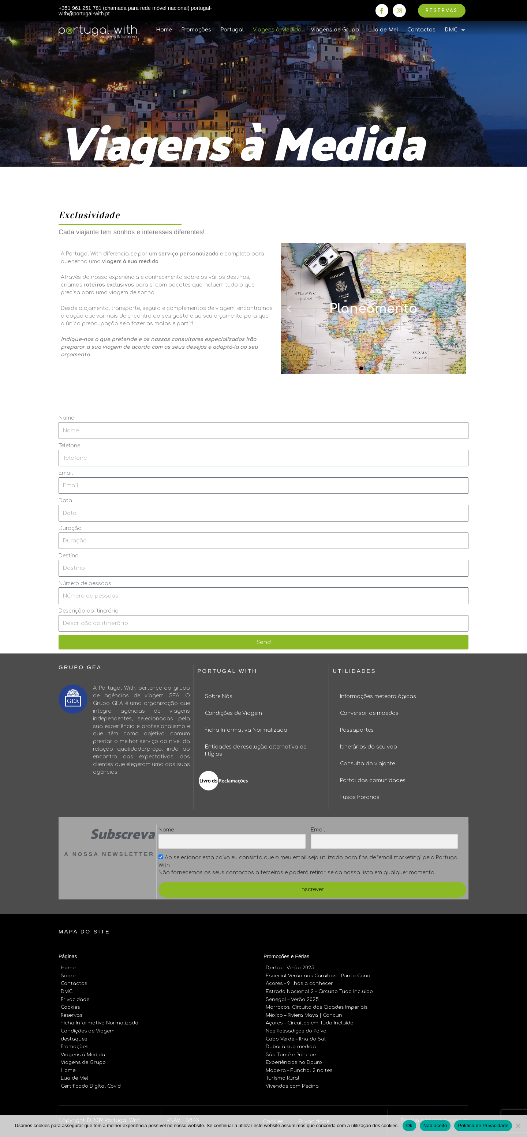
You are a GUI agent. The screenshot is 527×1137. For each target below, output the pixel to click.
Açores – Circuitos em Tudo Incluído (310, 1021)
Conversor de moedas (369, 714)
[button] (361, 369)
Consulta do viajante (367, 764)
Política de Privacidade (483, 1125)
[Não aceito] (518, 1125)
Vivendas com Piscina (292, 1082)
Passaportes (357, 731)
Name (66, 418)
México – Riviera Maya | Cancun (304, 1014)
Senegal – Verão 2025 (292, 998)
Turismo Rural (282, 1075)
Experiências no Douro (294, 1059)
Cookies (70, 1006)
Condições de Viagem (233, 714)
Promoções (196, 30)
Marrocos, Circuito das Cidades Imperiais (316, 1006)
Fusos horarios (360, 798)
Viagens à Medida (277, 30)
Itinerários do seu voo (368, 747)
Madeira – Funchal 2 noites (299, 1067)
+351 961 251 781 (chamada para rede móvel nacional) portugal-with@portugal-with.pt (126, 11)
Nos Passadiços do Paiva (296, 1029)
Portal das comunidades (372, 781)
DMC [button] (455, 31)
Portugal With (227, 671)
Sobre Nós (218, 697)
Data (65, 501)
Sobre (68, 976)
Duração (70, 528)
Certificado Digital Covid (91, 1082)
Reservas (71, 1014)
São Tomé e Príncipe (291, 1052)
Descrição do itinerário (89, 611)
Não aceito (435, 1125)
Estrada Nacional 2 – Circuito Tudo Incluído (319, 991)
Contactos (421, 30)
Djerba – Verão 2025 (290, 968)
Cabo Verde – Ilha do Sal (296, 1037)
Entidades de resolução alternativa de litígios (255, 751)
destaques (74, 1037)
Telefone (69, 446)
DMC (66, 991)
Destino (69, 556)
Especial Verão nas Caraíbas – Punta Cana (318, 976)
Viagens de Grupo (335, 30)
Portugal (232, 30)
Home (164, 30)
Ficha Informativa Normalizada (246, 731)
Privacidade (75, 998)
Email (66, 474)
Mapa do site (84, 932)
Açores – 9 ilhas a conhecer (299, 983)
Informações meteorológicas (378, 697)
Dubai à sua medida (291, 1044)
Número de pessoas (85, 584)
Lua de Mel (383, 30)
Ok (409, 1125)
